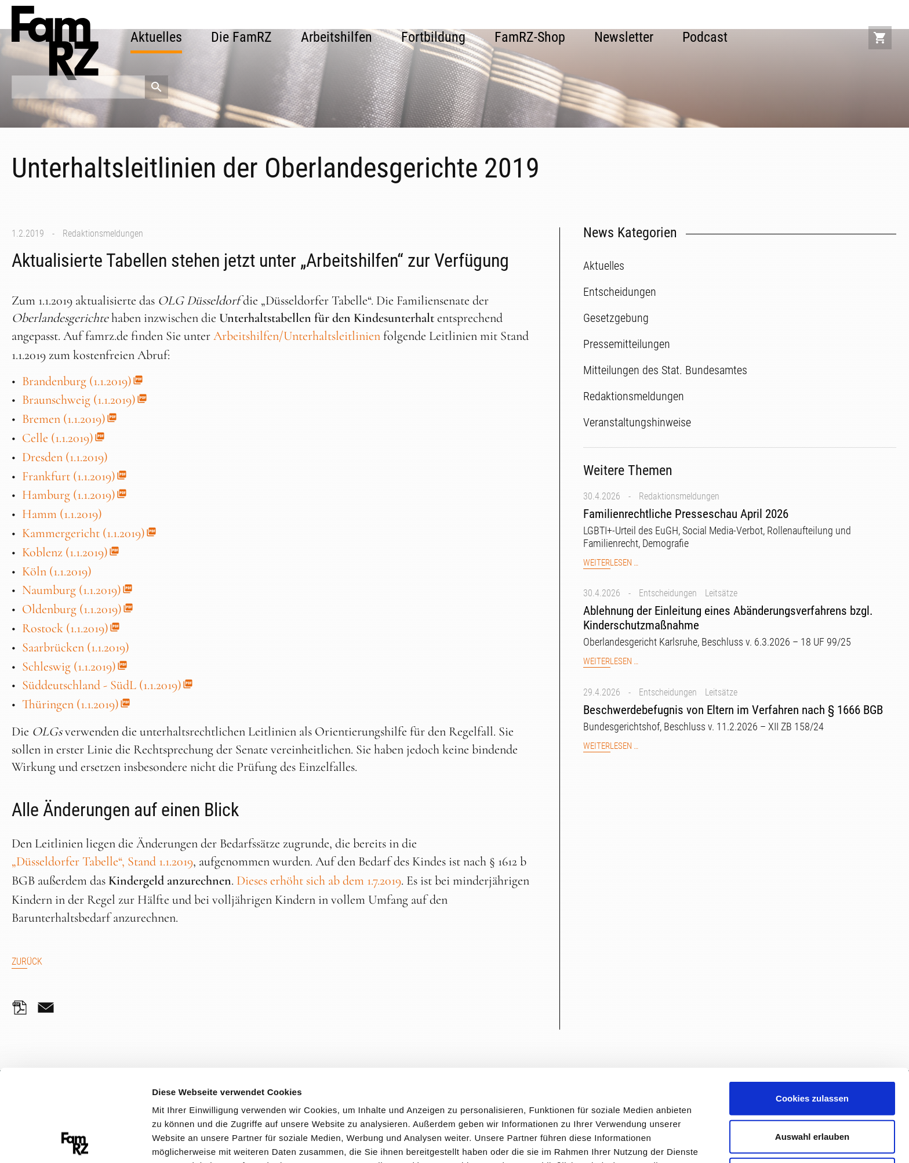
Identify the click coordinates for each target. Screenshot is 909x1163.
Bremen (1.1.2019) (64, 418)
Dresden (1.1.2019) (65, 457)
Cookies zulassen (812, 1006)
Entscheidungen (668, 593)
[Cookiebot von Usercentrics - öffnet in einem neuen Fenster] (75, 1140)
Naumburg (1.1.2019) (71, 589)
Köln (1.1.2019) (57, 571)
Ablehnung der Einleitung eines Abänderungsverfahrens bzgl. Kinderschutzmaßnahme (728, 618)
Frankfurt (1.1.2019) (68, 476)
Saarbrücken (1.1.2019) (75, 647)
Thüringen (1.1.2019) (70, 704)
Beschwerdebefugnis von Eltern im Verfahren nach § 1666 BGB (733, 710)
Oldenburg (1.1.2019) (72, 609)
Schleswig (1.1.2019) (69, 666)
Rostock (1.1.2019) (65, 628)
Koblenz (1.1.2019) (65, 552)
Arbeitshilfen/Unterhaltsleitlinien (296, 335)
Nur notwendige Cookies (812, 1082)
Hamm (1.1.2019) (62, 513)
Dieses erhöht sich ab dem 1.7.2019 (319, 880)
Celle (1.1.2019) (57, 437)
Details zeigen (616, 1139)
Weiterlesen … (610, 563)
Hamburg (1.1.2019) (68, 494)
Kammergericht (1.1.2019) (83, 533)
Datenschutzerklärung (234, 1101)
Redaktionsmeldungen (103, 233)
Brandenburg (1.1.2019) (77, 381)
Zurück (27, 961)
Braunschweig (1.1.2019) (79, 399)
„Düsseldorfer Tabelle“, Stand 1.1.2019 (102, 861)
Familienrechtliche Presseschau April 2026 (685, 514)
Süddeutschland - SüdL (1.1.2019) (101, 685)
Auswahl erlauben (812, 1044)
